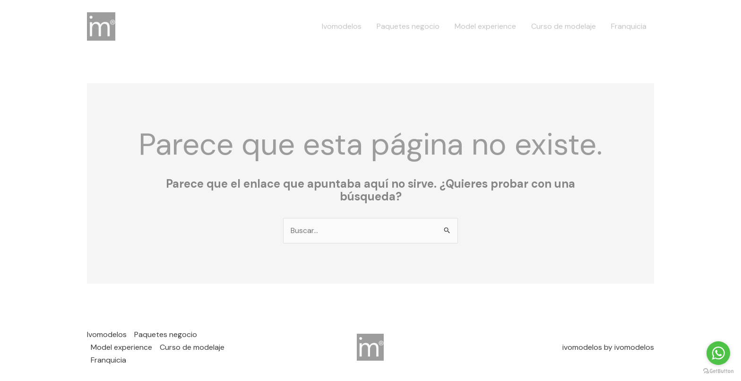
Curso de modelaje (563, 26)
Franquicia (628, 26)
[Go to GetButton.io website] (718, 371)
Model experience (485, 26)
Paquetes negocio (408, 26)
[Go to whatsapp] (718, 353)
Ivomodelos (342, 26)
